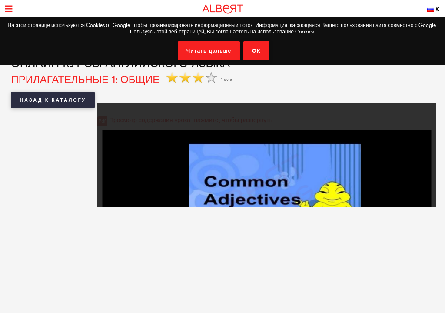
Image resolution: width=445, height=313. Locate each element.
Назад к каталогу (53, 100)
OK (256, 50)
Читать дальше (209, 50)
